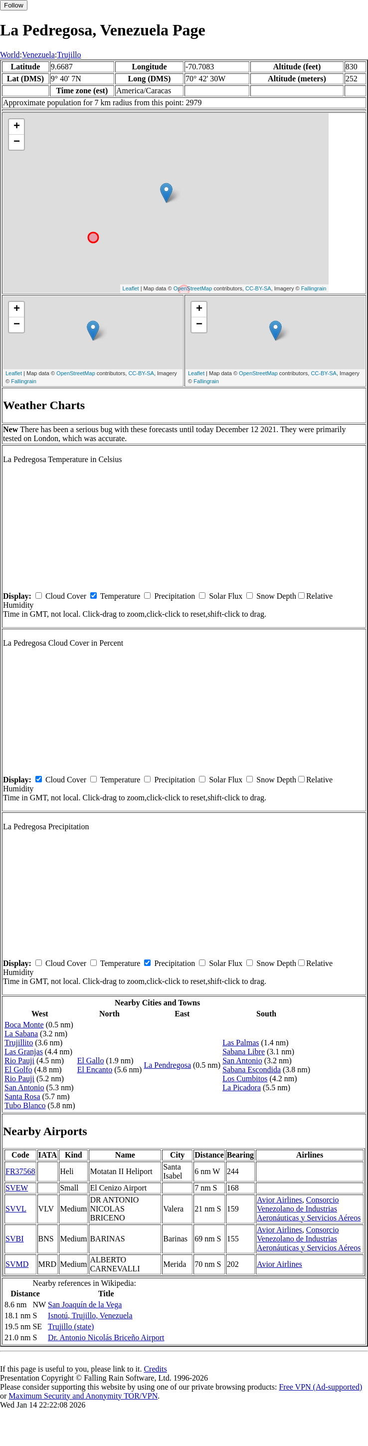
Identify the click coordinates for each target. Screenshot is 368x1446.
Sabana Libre (243, 1051)
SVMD (16, 1264)
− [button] (16, 142)
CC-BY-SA (258, 288)
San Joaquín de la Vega (85, 1304)
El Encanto (95, 1069)
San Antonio (24, 1087)
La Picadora (241, 1087)
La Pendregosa (167, 1065)
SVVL (15, 1209)
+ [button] (16, 126)
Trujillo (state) (71, 1326)
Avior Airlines (279, 1200)
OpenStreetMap (193, 288)
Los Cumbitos (244, 1078)
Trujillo (69, 54)
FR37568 (20, 1171)
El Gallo (90, 1060)
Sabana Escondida (251, 1069)
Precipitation (174, 596)
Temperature (120, 596)
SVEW (16, 1188)
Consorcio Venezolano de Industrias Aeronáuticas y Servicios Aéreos (309, 1209)
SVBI (14, 1238)
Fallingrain (314, 288)
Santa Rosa (22, 1096)
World (10, 54)
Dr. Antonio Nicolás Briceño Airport (106, 1337)
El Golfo (18, 1069)
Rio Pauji (19, 1060)
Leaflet (131, 288)
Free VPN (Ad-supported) (320, 1387)
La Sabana (21, 1033)
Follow (13, 5)
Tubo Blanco (25, 1105)
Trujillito (18, 1042)
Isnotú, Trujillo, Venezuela (90, 1315)
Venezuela (38, 54)
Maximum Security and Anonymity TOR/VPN (83, 1396)
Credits (155, 1369)
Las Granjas (23, 1051)
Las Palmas (240, 1042)
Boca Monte (24, 1024)
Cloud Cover (65, 596)
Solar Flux (225, 596)
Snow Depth (276, 596)
